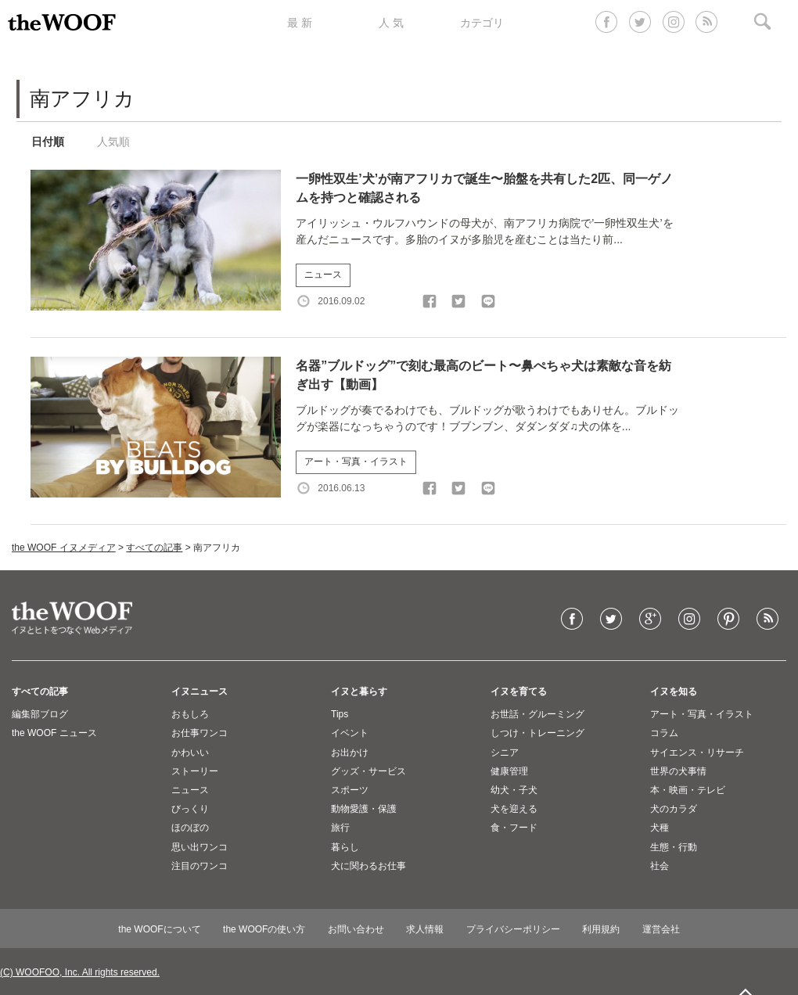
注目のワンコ (199, 865)
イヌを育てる (519, 691)
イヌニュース (199, 691)
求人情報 (425, 929)
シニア (505, 752)
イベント (349, 732)
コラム (664, 732)
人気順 (113, 141)
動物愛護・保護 (364, 808)
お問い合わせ (356, 929)
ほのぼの (190, 827)
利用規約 (601, 929)
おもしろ (190, 714)
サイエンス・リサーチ (697, 752)
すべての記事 (154, 547)
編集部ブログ (40, 714)
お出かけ (349, 752)
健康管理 (509, 771)
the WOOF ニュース (54, 732)
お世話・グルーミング (537, 714)
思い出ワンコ (199, 847)
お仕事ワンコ (199, 732)
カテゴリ (482, 22)
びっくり (190, 808)
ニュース (323, 274)
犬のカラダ (673, 808)
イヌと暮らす (359, 691)
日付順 (47, 141)
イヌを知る (673, 691)
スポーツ (349, 790)
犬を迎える (514, 808)
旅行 (340, 827)
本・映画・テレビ (687, 790)
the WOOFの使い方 (264, 929)
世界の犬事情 (678, 771)
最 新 (299, 22)
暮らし (345, 847)
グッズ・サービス (368, 771)
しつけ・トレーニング (537, 732)
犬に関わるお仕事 (368, 865)
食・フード (514, 827)
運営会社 (661, 929)
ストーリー (194, 771)
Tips (339, 714)
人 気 (391, 22)
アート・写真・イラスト (356, 461)
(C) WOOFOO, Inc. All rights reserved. (80, 972)
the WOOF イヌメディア (64, 547)
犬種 (659, 827)
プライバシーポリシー (513, 929)
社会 (659, 865)
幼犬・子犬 (514, 790)
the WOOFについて (159, 929)
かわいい (190, 752)
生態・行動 (673, 847)
